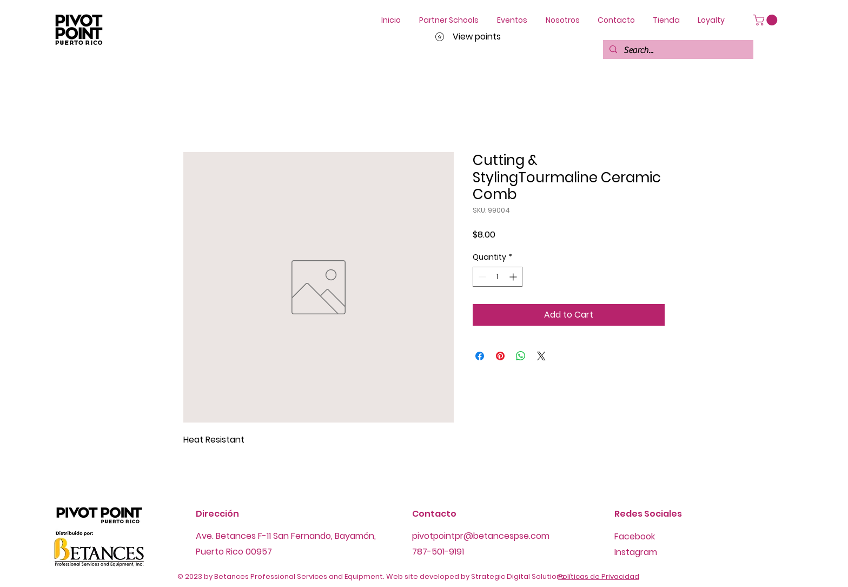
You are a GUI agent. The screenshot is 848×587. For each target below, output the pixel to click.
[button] (766, 20)
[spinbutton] (497, 276)
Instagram (635, 552)
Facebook (634, 536)
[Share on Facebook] (479, 355)
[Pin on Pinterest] (500, 355)
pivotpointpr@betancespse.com (480, 536)
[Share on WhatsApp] (520, 355)
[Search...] (677, 50)
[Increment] (514, 276)
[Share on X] (541, 355)
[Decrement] (481, 276)
